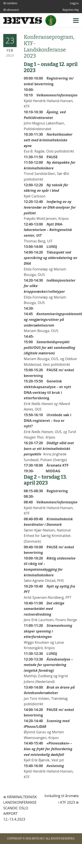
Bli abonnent (11, 9)
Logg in (74, 3)
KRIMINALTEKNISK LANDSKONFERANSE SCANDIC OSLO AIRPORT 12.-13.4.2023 (20, 808)
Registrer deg (71, 9)
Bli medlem (10, 3)
